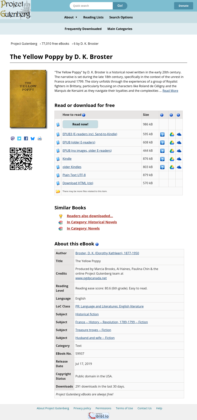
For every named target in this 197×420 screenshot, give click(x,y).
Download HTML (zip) (78, 183)
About (71, 17)
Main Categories (119, 29)
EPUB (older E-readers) (79, 142)
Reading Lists (93, 17)
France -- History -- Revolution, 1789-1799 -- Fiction (111, 322)
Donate (184, 5)
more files (82, 191)
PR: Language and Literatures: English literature (109, 306)
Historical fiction (87, 314)
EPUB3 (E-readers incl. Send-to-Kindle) (90, 134)
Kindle (67, 159)
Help (159, 408)
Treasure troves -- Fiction (93, 330)
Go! (120, 5)
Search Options (121, 17)
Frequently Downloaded (83, 29)
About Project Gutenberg (53, 408)
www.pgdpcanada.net (91, 278)
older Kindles (72, 167)
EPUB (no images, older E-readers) (87, 150)
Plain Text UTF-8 (74, 175)
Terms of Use (124, 408)
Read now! (80, 124)
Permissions (103, 408)
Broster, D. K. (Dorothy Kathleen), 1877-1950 (107, 253)
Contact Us (145, 408)
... (168, 91)
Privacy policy (82, 408)
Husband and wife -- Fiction (95, 338)
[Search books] (91, 5)
